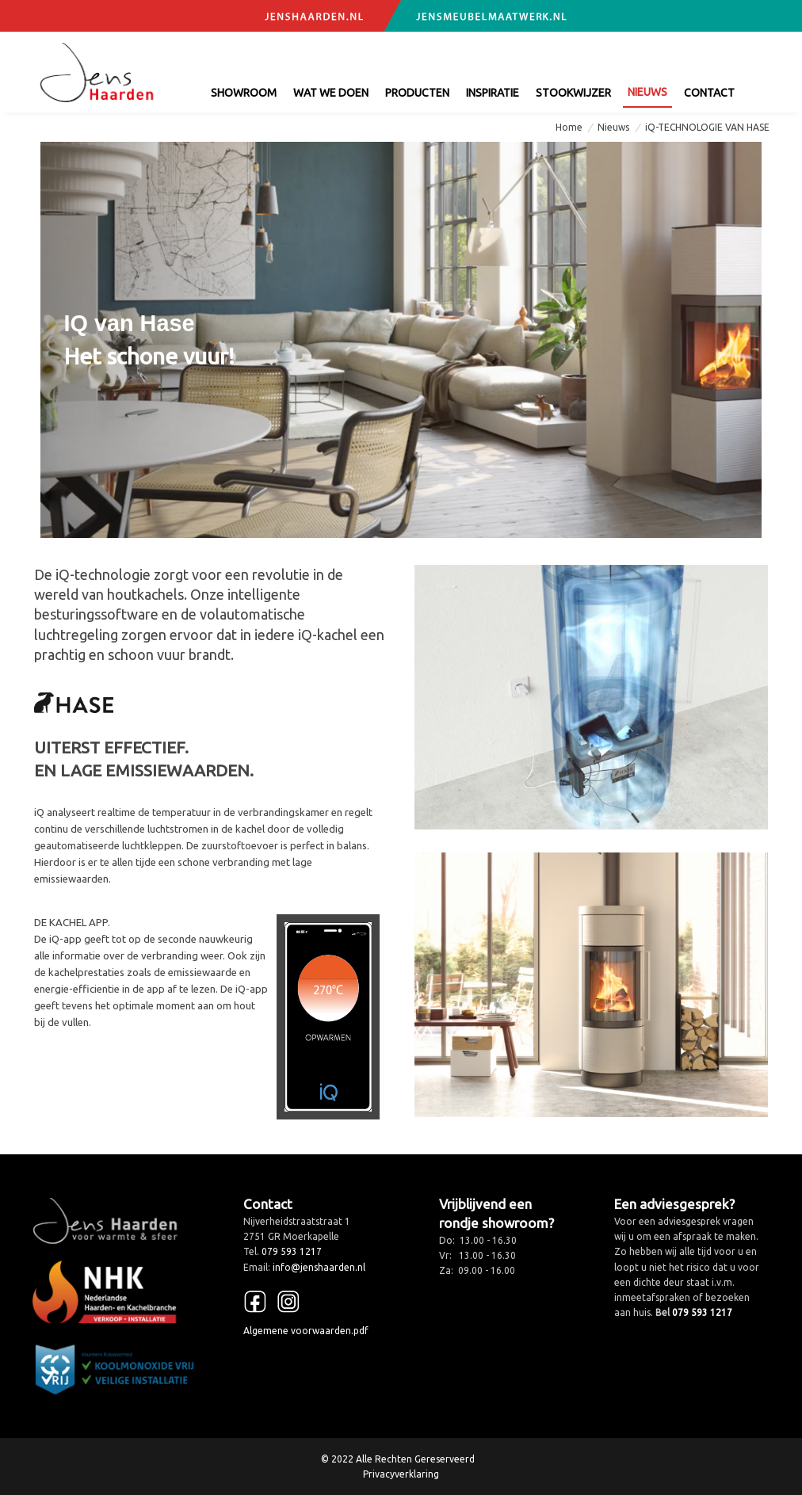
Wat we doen (331, 92)
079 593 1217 (549, 54)
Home (569, 127)
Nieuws (647, 92)
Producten (417, 92)
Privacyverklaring (401, 1474)
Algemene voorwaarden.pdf (306, 1330)
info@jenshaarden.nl (680, 54)
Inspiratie (492, 92)
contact (709, 92)
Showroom (244, 92)
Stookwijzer (573, 92)
